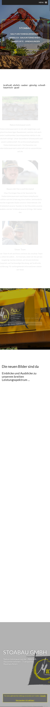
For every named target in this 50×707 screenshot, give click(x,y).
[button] (41, 2)
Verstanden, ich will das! (25, 700)
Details (43, 696)
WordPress (44, 706)
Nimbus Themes (27, 706)
